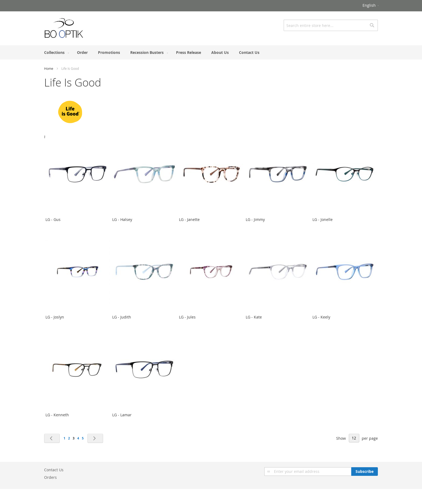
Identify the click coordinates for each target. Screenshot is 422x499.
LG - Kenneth (57, 414)
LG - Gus (53, 219)
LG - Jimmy (255, 219)
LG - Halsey (122, 219)
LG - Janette (189, 219)
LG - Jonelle (322, 219)
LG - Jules (187, 317)
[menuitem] (55, 52)
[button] (371, 6)
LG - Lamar (122, 414)
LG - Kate (254, 317)
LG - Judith (121, 317)
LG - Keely (321, 317)
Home (48, 68)
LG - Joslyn (54, 317)
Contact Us (54, 469)
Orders (50, 477)
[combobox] (331, 25)
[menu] (211, 52)
